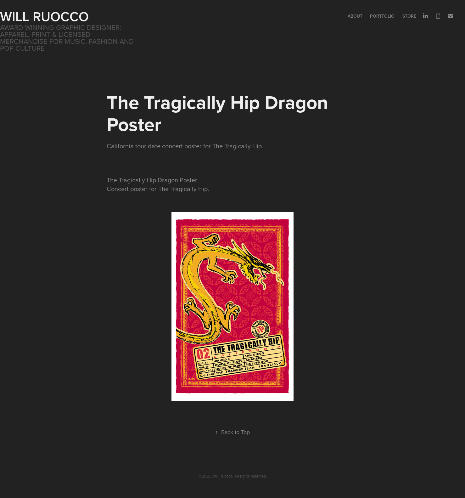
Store (409, 16)
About (355, 16)
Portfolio (382, 16)
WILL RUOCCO (44, 16)
